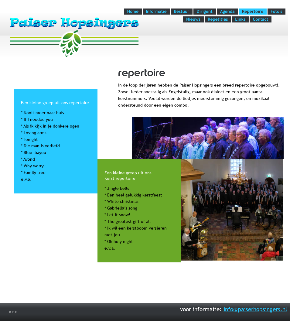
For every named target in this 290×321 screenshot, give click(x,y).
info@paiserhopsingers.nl (255, 309)
